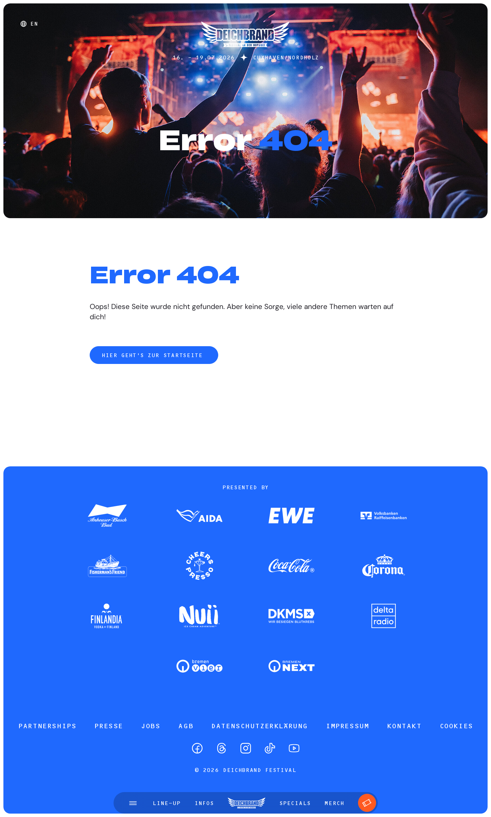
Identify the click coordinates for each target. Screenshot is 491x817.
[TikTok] (270, 748)
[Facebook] (197, 748)
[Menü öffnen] (133, 803)
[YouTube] (294, 748)
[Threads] (221, 748)
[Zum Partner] (107, 516)
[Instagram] (245, 748)
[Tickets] (367, 803)
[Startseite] (245, 50)
